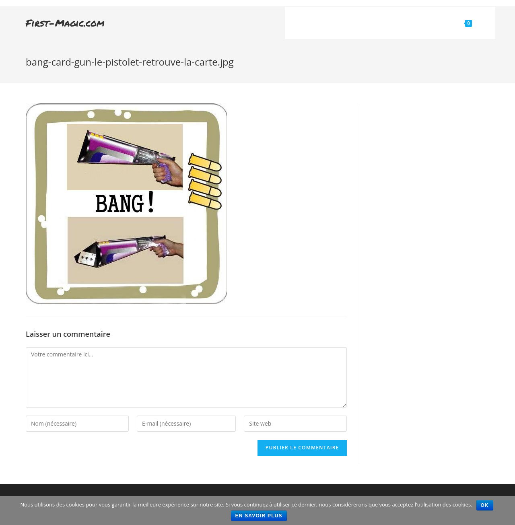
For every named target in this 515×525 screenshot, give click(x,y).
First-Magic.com (65, 23)
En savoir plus (258, 516)
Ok (485, 505)
